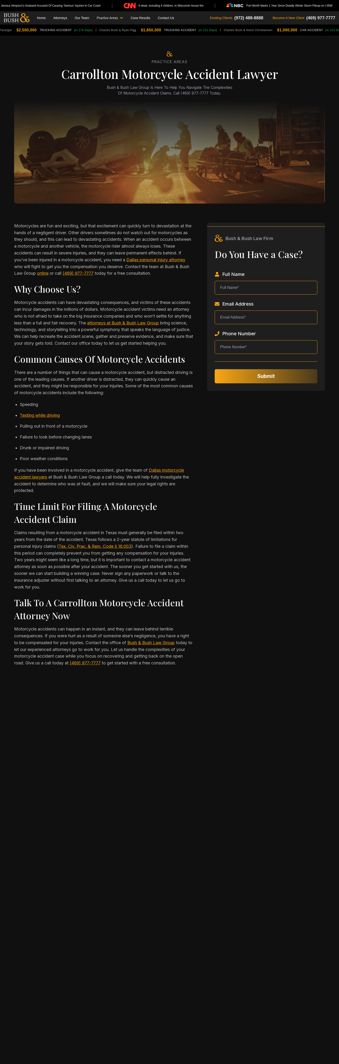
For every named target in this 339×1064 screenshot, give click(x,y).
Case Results (140, 18)
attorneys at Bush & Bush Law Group (123, 322)
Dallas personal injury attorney (155, 259)
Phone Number (235, 333)
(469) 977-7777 (78, 273)
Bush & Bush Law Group (151, 642)
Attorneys (60, 18)
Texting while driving (40, 415)
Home (41, 18)
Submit (266, 376)
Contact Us (166, 18)
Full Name (230, 274)
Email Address (234, 304)
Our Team (82, 18)
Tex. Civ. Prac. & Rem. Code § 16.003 (95, 546)
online (42, 273)
